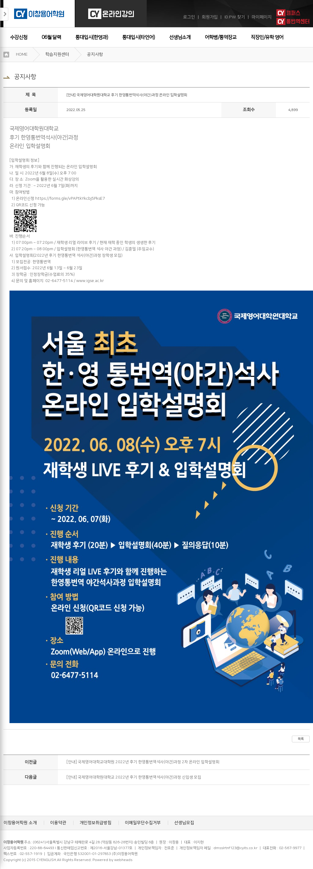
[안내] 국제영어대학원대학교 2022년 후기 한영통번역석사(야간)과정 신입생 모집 (133, 777)
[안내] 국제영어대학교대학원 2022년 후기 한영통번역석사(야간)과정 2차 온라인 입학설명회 (142, 762)
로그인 (189, 17)
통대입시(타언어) (138, 37)
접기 (4, 14)
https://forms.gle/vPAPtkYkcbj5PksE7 (70, 198)
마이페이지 (262, 17)
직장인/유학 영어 (267, 37)
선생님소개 (179, 37)
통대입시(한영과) (91, 37)
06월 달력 (51, 37)
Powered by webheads (112, 860)
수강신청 (18, 37)
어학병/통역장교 (220, 37)
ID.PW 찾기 (234, 17)
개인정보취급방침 (95, 822)
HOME (22, 54)
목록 (301, 739)
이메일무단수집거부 (143, 822)
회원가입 (210, 17)
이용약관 (58, 822)
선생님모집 (184, 822)
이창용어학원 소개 (20, 822)
